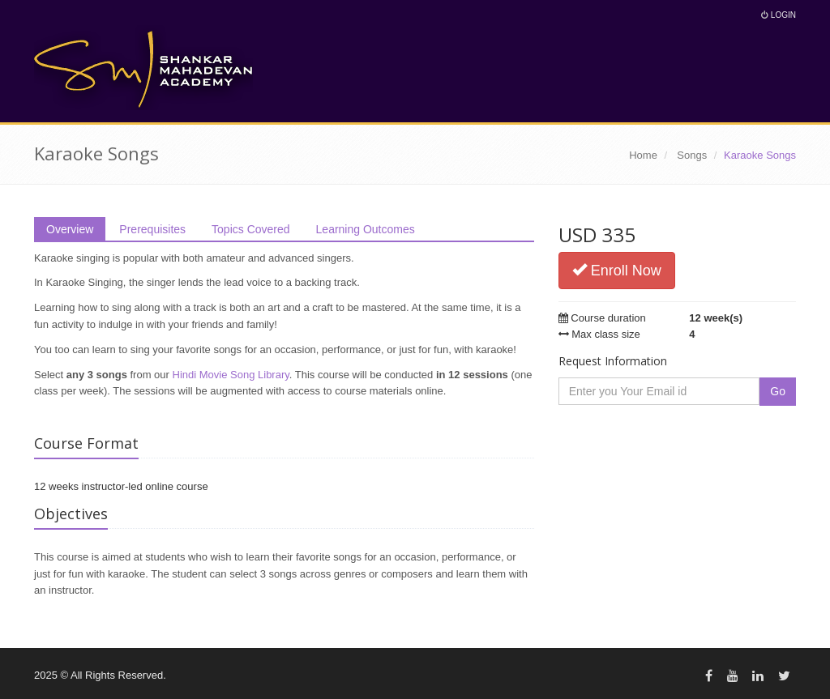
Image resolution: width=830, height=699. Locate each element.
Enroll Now (616, 270)
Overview (69, 229)
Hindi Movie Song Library (231, 375)
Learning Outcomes (365, 229)
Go (777, 391)
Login (778, 15)
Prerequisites (152, 229)
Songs (692, 155)
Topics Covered (251, 229)
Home (643, 155)
